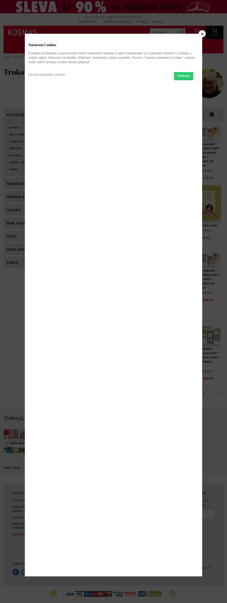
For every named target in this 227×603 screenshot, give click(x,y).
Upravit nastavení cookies (46, 321)
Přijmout (184, 322)
